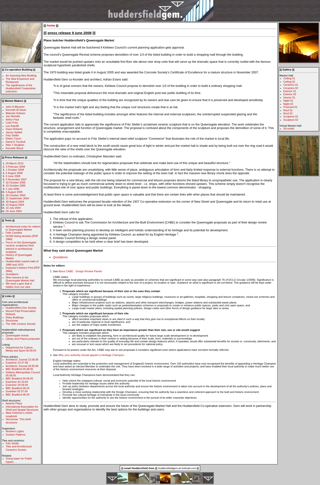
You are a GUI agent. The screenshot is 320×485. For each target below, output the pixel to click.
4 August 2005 (14, 192)
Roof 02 (288, 113)
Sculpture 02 (290, 119)
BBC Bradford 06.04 (17, 394)
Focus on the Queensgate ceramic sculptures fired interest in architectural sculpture (21, 247)
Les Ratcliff (12, 126)
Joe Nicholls (13, 116)
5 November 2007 (16, 179)
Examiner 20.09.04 (17, 384)
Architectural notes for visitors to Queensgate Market (23, 228)
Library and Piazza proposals (23, 338)
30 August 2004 (15, 201)
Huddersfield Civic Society (21, 307)
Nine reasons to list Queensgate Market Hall (20, 279)
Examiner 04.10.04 (17, 381)
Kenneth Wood (14, 148)
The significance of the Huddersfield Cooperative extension (21, 88)
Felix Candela (14, 232)
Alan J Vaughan (15, 144)
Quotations (12, 274)
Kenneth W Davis (16, 109)
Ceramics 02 (290, 88)
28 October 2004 (15, 195)
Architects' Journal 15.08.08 (22, 359)
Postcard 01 (290, 107)
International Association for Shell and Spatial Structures (22, 408)
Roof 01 (288, 110)
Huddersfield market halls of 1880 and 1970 (22, 263)
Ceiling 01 (289, 78)
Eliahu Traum (13, 138)
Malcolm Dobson (15, 113)
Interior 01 (289, 97)
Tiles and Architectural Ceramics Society (19, 448)
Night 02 (288, 103)
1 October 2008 (15, 169)
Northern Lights (15, 431)
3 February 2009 (15, 166)
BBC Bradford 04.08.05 (19, 378)
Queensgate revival (17, 335)
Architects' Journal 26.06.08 (22, 366)
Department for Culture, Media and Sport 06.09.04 (21, 349)
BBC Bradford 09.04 (17, 388)
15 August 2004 (15, 204)
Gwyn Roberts (14, 129)
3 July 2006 (12, 188)
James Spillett (14, 132)
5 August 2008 (14, 173)
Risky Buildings (15, 317)
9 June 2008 (13, 176)
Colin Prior (12, 122)
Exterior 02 (289, 94)
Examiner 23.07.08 (17, 362)
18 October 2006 (15, 182)
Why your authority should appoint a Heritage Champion (91, 355)
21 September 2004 (17, 198)
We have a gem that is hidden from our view (19, 285)
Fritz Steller (12, 135)
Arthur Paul (12, 119)
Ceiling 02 (289, 81)
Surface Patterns (15, 434)
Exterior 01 (289, 91)
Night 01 (288, 100)
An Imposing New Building (21, 75)
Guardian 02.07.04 (17, 391)
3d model (288, 128)
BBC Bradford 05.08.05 (19, 369)
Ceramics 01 (290, 84)
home (51, 25)
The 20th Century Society (21, 323)
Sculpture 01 (290, 116)
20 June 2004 (14, 211)
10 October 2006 (15, 185)
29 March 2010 (14, 163)
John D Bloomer (15, 106)
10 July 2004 (13, 207)
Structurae (12, 320)
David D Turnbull (15, 141)
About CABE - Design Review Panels (80, 271)
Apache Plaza (14, 403)
